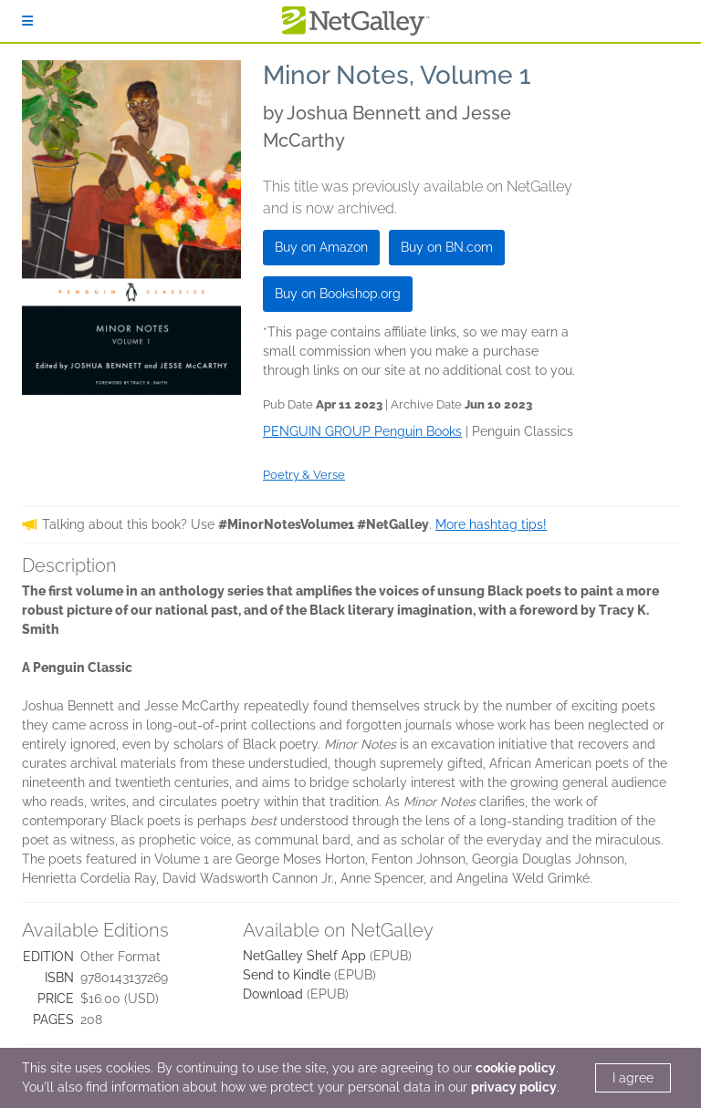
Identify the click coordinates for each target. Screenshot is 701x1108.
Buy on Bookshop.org (338, 293)
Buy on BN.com (447, 247)
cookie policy (516, 1068)
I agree (633, 1078)
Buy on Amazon (321, 247)
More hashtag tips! (491, 524)
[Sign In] (27, 21)
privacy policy (514, 1087)
